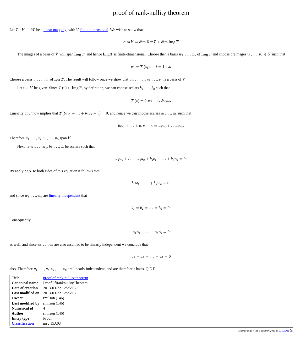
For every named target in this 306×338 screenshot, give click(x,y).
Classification (23, 323)
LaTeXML (286, 330)
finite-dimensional (94, 30)
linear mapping (55, 30)
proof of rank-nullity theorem (65, 278)
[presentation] (25, 30)
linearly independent (64, 195)
